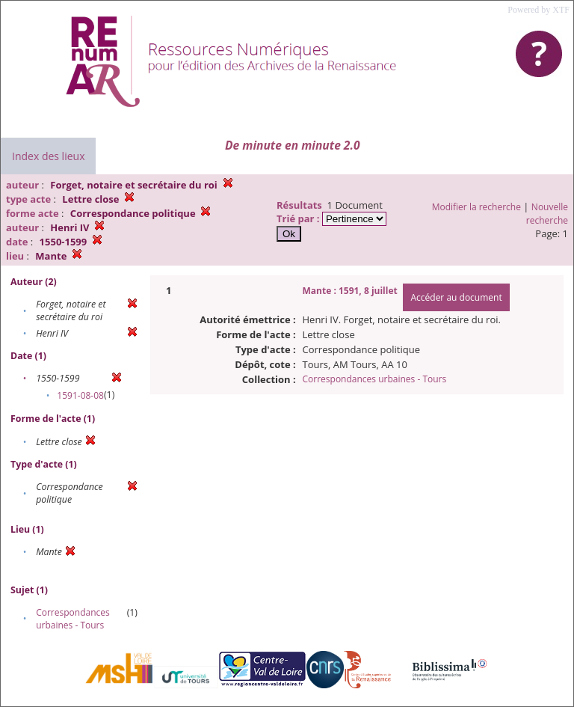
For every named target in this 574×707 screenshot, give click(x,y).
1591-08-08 (80, 395)
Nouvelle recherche (547, 214)
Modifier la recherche (476, 207)
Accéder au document (456, 297)
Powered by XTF (538, 9)
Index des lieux (48, 156)
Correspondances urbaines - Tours (73, 618)
